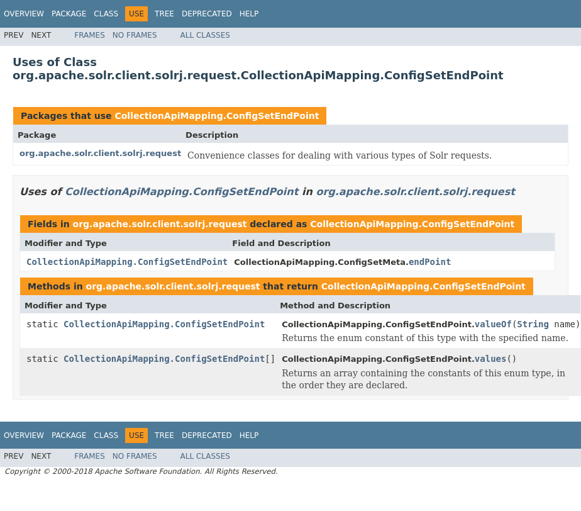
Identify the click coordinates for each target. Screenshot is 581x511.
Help (249, 13)
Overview (24, 13)
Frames (89, 35)
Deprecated (207, 13)
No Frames (135, 35)
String (533, 324)
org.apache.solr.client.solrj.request (100, 153)
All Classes (205, 35)
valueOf (493, 324)
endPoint (430, 262)
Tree (164, 13)
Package (69, 13)
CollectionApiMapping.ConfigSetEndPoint (216, 116)
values (491, 359)
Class (106, 13)
